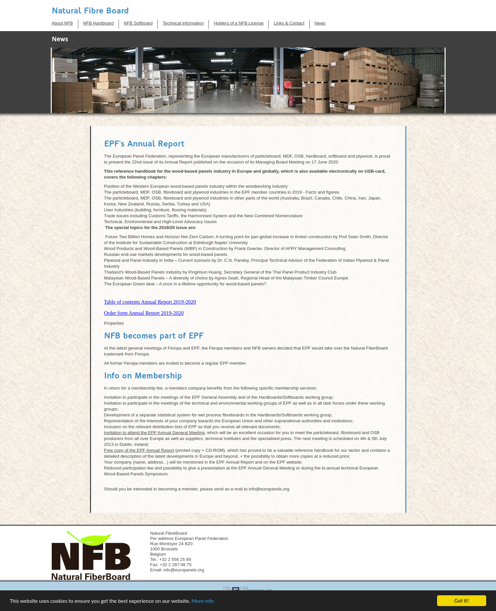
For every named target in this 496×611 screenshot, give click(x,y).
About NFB (62, 23)
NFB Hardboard (98, 23)
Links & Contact (289, 23)
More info (203, 601)
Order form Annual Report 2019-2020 (144, 313)
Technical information (183, 23)
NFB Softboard (138, 23)
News (320, 23)
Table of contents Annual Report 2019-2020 (150, 302)
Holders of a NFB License (239, 23)
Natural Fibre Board (90, 10)
